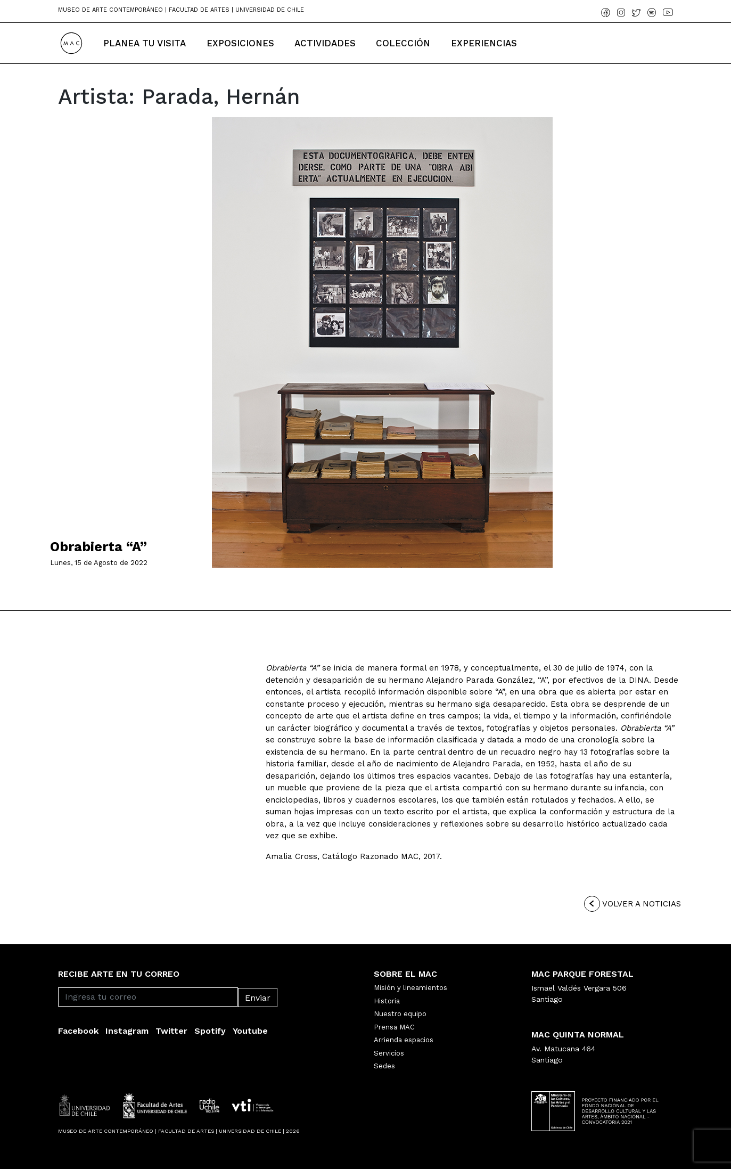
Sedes (384, 1066)
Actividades (325, 43)
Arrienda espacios (403, 1040)
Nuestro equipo (400, 1014)
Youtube (250, 1031)
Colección (403, 43)
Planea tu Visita (144, 43)
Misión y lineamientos (410, 988)
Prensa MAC (394, 1027)
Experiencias (484, 43)
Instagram (127, 1031)
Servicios (389, 1053)
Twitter (171, 1031)
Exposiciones (240, 43)
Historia (387, 1001)
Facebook (78, 1031)
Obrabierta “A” (98, 546)
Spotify (210, 1031)
